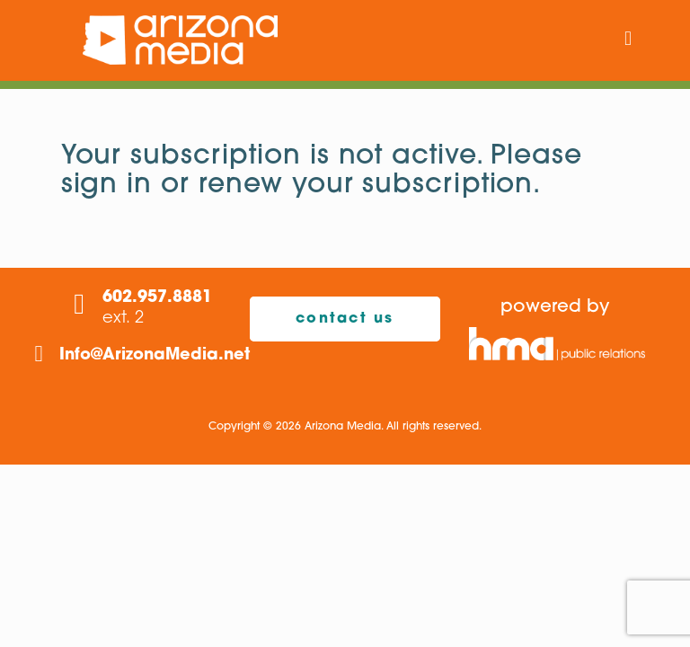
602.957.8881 (157, 297)
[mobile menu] (628, 40)
